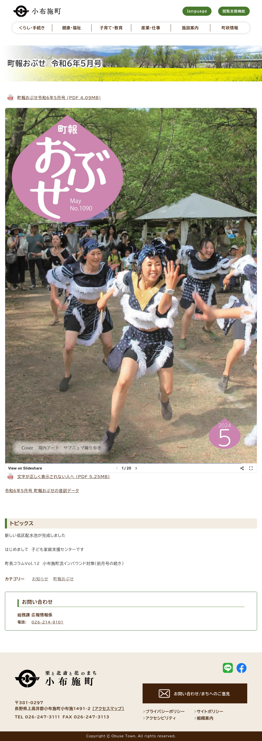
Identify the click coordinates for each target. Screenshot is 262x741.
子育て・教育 (111, 28)
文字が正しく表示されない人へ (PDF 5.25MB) (63, 477)
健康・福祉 (71, 28)
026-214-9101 (48, 622)
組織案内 (203, 718)
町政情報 (230, 28)
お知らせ (40, 579)
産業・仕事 (150, 28)
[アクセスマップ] (108, 709)
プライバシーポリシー (164, 711)
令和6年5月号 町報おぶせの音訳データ (42, 491)
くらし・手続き (32, 28)
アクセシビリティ (159, 718)
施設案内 (190, 28)
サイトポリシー (208, 711)
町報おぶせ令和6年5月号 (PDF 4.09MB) (59, 98)
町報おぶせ (63, 579)
